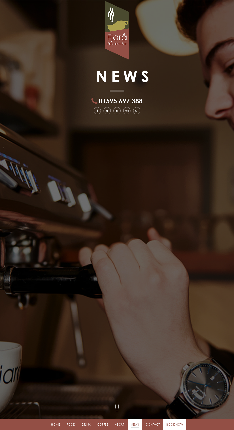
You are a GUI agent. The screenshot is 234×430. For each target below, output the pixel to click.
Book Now (174, 424)
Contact (153, 424)
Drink (86, 424)
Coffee (102, 424)
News (135, 424)
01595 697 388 (120, 101)
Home (55, 424)
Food (71, 424)
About (119, 424)
